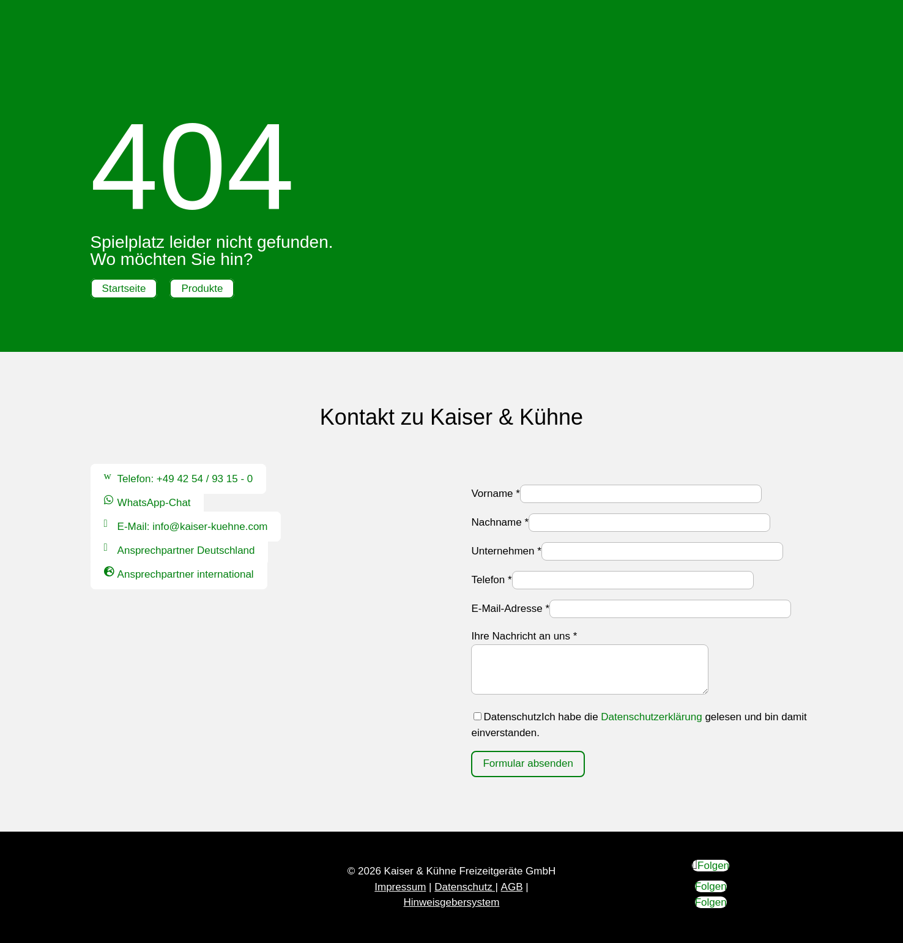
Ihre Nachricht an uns (524, 636)
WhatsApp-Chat (154, 503)
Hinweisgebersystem (452, 902)
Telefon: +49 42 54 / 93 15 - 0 (185, 479)
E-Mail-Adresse (510, 608)
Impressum (400, 887)
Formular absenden (528, 763)
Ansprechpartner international (185, 574)
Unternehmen (506, 551)
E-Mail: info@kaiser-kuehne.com (192, 526)
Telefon (491, 580)
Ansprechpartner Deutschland (186, 550)
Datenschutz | (466, 887)
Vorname (495, 493)
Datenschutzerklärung (651, 717)
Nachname (500, 522)
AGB (512, 887)
